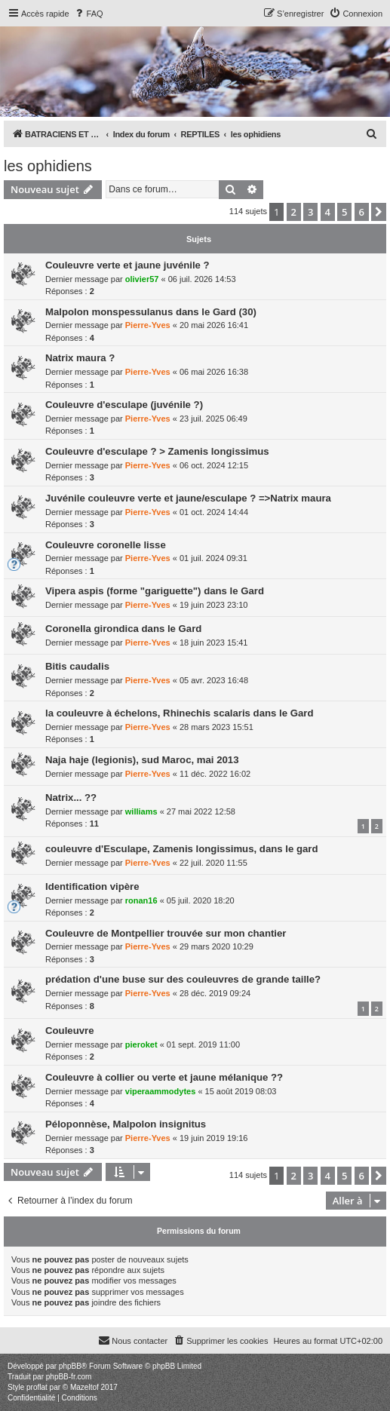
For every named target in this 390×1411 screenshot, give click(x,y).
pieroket (141, 1044)
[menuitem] (88, 14)
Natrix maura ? (80, 357)
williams (141, 811)
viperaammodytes (160, 1091)
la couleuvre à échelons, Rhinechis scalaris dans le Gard (179, 713)
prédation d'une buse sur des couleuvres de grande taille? (183, 979)
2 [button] (293, 212)
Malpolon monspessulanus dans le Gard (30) (150, 311)
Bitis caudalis (77, 666)
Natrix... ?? (71, 797)
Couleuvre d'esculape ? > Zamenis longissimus (157, 451)
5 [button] (344, 212)
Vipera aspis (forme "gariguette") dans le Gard (154, 591)
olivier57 (142, 279)
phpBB (70, 1366)
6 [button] (361, 212)
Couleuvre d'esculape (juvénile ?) (124, 404)
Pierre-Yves (147, 325)
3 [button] (310, 212)
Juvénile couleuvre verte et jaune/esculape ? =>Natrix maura (188, 498)
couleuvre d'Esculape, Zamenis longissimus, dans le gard (181, 848)
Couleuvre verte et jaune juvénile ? (127, 265)
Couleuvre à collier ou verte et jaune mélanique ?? (164, 1077)
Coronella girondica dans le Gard (123, 628)
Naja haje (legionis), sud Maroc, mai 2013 (142, 759)
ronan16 (141, 900)
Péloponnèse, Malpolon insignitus (125, 1124)
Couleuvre (69, 1030)
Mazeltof (84, 1387)
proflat (37, 1387)
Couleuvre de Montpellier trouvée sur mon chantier (166, 933)
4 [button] (327, 212)
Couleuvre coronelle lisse (105, 545)
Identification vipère (92, 886)
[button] (378, 212)
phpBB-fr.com (69, 1377)
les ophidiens (48, 166)
